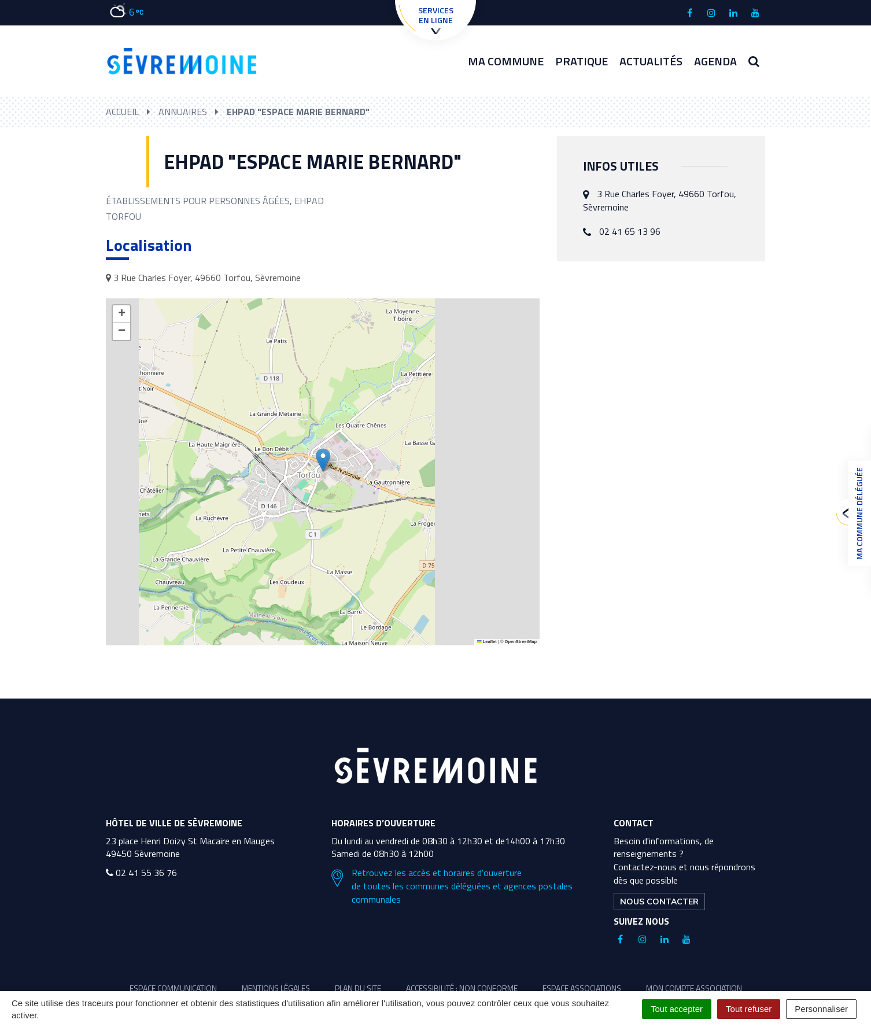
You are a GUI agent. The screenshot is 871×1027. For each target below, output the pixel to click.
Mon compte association (694, 988)
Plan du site (358, 988)
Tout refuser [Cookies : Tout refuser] (749, 1009)
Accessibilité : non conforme (462, 988)
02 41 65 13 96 (629, 231)
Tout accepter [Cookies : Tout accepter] (677, 1009)
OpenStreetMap (521, 641)
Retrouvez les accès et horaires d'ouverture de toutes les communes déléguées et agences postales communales (452, 886)
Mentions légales (276, 988)
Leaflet (487, 641)
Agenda (715, 61)
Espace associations (581, 988)
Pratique (581, 61)
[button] (323, 460)
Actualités (650, 61)
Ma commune (506, 61)
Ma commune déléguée (856, 513)
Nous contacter (659, 901)
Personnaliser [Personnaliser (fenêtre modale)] (821, 1009)
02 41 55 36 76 (141, 873)
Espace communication (173, 988)
